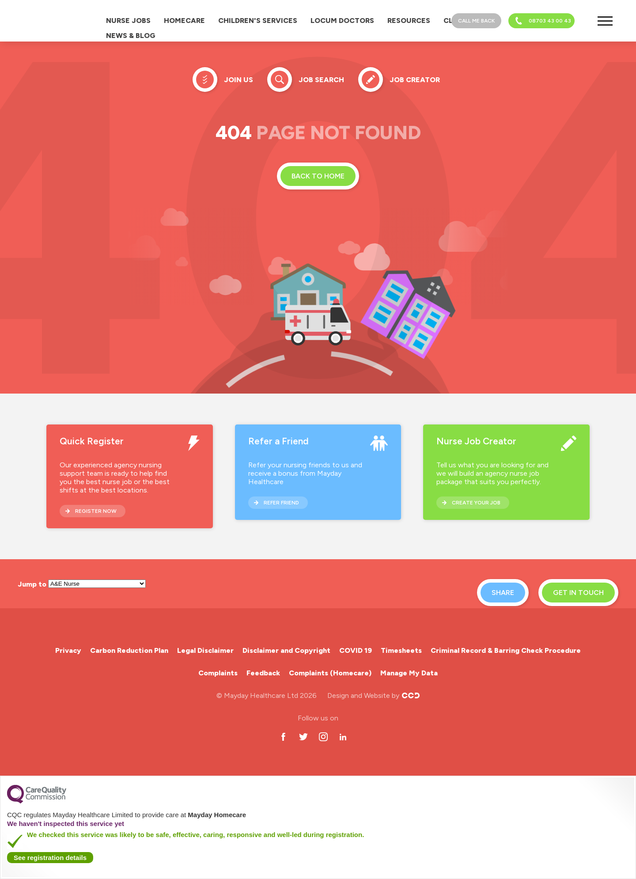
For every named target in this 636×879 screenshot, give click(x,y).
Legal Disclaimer (205, 650)
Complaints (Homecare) (330, 673)
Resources (408, 20)
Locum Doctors (342, 20)
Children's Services (257, 20)
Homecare (184, 20)
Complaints (218, 673)
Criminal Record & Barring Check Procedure (506, 650)
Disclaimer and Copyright (286, 650)
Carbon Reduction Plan (129, 650)
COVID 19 (355, 650)
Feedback (263, 673)
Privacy (68, 650)
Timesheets (401, 650)
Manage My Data (409, 673)
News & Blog (130, 35)
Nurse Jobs (128, 20)
